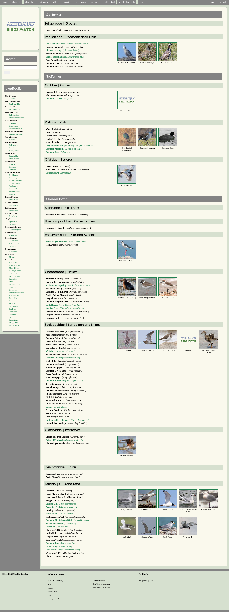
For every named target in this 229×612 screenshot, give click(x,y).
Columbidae (14, 205)
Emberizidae (14, 325)
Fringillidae (13, 322)
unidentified (109, 2)
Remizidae (13, 298)
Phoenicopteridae (16, 134)
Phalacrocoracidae (16, 118)
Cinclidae (13, 273)
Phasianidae (14, 159)
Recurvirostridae (15, 180)
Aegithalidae (14, 295)
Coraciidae (13, 241)
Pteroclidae (13, 200)
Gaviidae (12, 98)
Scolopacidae (14, 186)
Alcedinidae (14, 243)
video (55, 2)
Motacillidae (14, 268)
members (95, 2)
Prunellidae (13, 279)
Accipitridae (14, 150)
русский (222, 2)
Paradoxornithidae (16, 292)
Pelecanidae (14, 115)
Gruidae (12, 164)
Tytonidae (13, 221)
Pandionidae (14, 148)
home (5, 2)
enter (212, 2)
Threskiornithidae (16, 129)
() (67, 43)
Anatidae (12, 139)
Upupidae (13, 251)
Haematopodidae (16, 178)
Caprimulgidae (15, 230)
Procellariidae (14, 109)
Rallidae (12, 167)
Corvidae (12, 314)
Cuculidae (13, 216)
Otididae (12, 169)
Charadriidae (14, 183)
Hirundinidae (14, 265)
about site (16, 2)
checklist (29, 2)
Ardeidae (12, 123)
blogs (141, 2)
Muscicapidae (14, 284)
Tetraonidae (14, 156)
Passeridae (13, 320)
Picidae (12, 257)
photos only (43, 2)
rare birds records (127, 2)
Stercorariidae (14, 191)
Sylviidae (13, 287)
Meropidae (13, 246)
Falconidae (13, 145)
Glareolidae (13, 189)
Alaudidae (13, 262)
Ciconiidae (13, 126)
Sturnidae (13, 317)
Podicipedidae (14, 104)
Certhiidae (13, 306)
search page (81, 2)
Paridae (12, 301)
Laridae (12, 194)
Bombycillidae (15, 271)
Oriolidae (13, 312)
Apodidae (13, 235)
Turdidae (12, 281)
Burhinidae (13, 175)
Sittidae (12, 303)
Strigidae (12, 224)
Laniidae (12, 309)
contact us (67, 2)
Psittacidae (13, 210)
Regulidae (13, 290)
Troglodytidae (14, 276)
